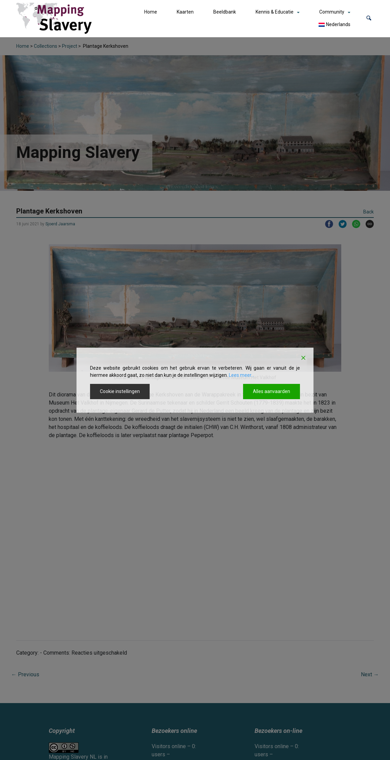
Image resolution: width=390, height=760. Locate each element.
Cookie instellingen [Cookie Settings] (120, 391)
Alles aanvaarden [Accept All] (271, 391)
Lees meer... (241, 375)
